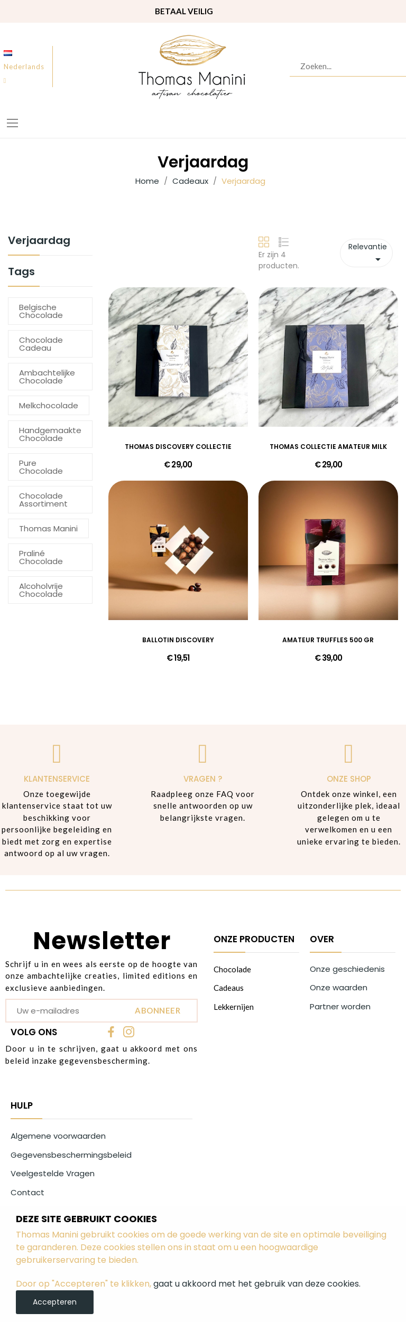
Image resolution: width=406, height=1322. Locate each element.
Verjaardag (39, 241)
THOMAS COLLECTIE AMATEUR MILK (328, 447)
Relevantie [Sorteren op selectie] (367, 253)
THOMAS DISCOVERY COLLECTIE (178, 447)
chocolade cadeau (41, 343)
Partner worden (340, 1006)
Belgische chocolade (41, 311)
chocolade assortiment (43, 499)
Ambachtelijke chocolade (47, 376)
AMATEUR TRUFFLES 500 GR (328, 640)
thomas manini (48, 528)
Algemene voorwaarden (58, 1135)
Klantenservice (57, 778)
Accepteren (55, 1302)
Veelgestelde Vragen (53, 1173)
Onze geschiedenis (347, 968)
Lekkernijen (234, 1006)
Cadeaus (229, 987)
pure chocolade (41, 466)
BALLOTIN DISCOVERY (178, 640)
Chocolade (232, 969)
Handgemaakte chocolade (50, 434)
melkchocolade (48, 405)
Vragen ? (202, 778)
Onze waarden (338, 987)
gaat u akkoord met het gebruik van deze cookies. (257, 1284)
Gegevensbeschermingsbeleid (71, 1154)
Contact (27, 1192)
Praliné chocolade (41, 557)
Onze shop (349, 778)
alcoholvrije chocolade (41, 589)
